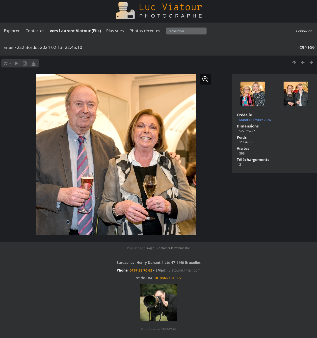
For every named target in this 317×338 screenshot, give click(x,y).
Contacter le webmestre (173, 248)
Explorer (12, 30)
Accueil (9, 47)
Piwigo (149, 248)
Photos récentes (145, 30)
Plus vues (115, 30)
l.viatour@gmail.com (184, 270)
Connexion (304, 31)
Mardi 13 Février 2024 (255, 120)
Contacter (35, 30)
